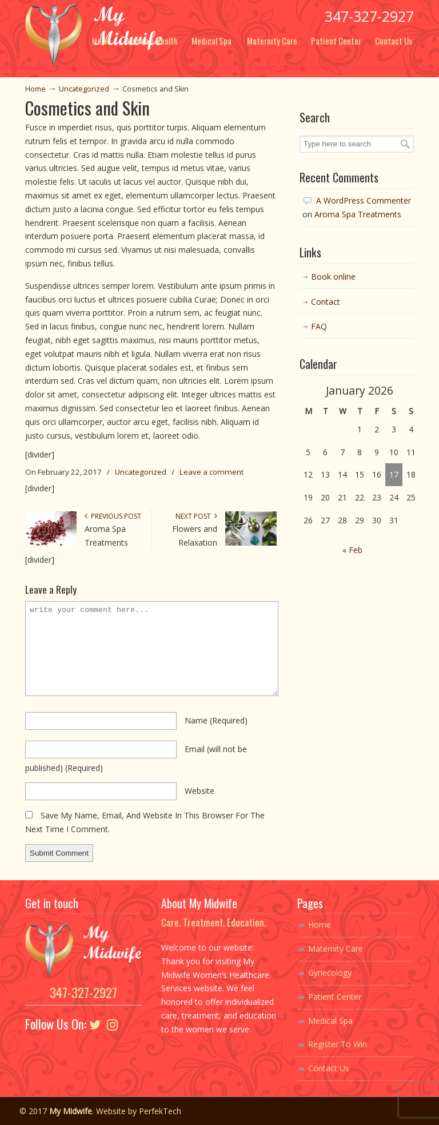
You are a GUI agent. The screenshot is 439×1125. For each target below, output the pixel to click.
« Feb (352, 549)
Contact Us (328, 1068)
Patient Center (334, 996)
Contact (325, 301)
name (216, 720)
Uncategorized (84, 89)
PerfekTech (160, 1111)
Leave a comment (211, 472)
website (199, 790)
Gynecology (330, 972)
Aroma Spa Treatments (357, 214)
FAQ (319, 326)
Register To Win (337, 1044)
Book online (333, 276)
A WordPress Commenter (363, 200)
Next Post (196, 516)
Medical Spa (330, 1020)
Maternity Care (335, 948)
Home (35, 89)
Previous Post (113, 516)
